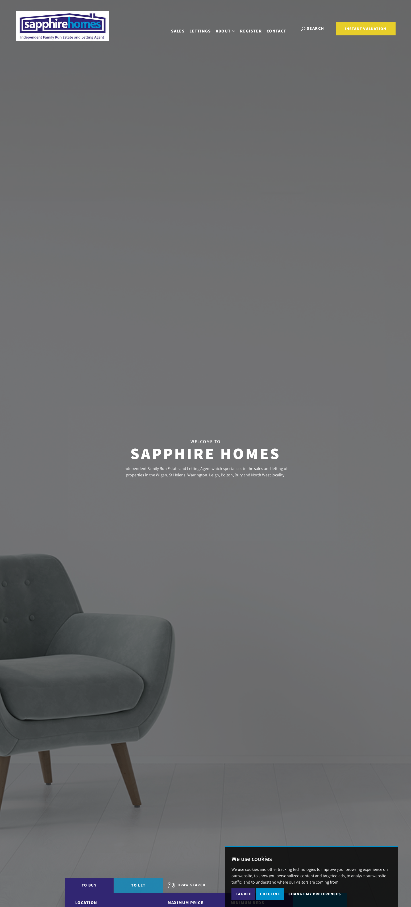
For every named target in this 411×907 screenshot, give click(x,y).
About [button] (229, 28)
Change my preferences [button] (314, 893)
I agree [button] (243, 893)
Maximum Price (186, 902)
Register (255, 28)
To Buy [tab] (89, 885)
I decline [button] (270, 893)
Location (86, 902)
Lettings (204, 28)
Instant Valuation (365, 28)
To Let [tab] (138, 885)
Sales (182, 28)
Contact (280, 28)
